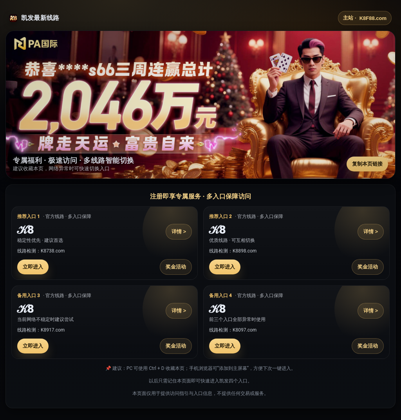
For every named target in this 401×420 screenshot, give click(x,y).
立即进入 (33, 267)
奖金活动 (176, 267)
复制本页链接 (367, 164)
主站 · (365, 18)
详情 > (179, 231)
